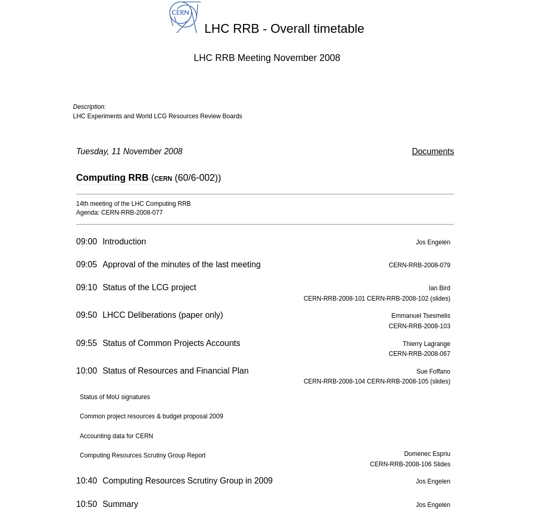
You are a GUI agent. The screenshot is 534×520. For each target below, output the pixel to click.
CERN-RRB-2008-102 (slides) (409, 298)
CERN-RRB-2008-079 (420, 265)
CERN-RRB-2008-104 (335, 381)
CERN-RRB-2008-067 (420, 353)
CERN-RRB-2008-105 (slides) (409, 381)
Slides (442, 464)
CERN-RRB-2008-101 (335, 298)
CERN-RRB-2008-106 (401, 464)
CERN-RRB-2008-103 (420, 326)
